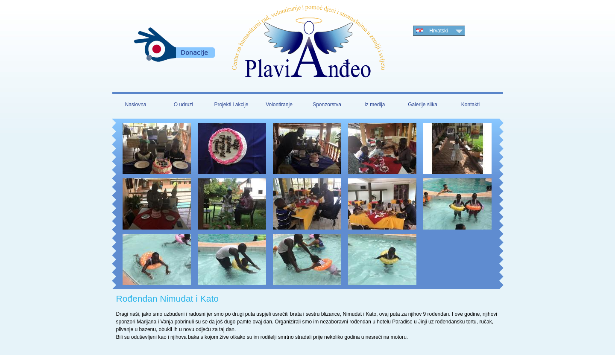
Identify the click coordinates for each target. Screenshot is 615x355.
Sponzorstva (327, 105)
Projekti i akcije (231, 105)
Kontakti (470, 105)
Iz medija (374, 105)
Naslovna (135, 105)
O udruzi (183, 105)
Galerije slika (422, 105)
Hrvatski (438, 31)
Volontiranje (279, 105)
